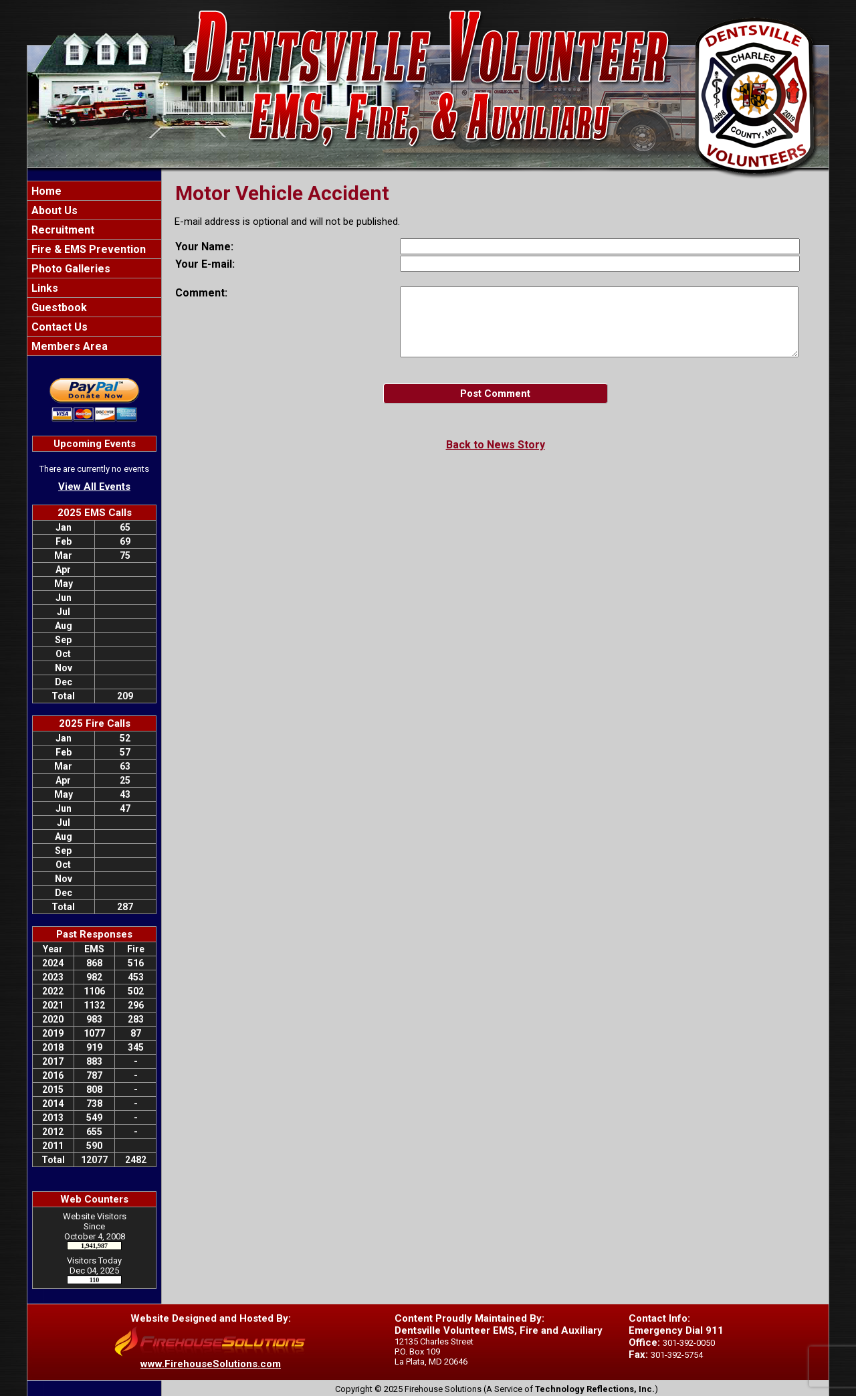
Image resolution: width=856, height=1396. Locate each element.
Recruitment (61, 230)
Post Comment (495, 393)
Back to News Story (495, 444)
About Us (53, 210)
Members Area (68, 346)
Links (43, 288)
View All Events (94, 487)
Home (45, 191)
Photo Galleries (69, 268)
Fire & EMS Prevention (87, 249)
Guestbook (58, 307)
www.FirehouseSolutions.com (210, 1364)
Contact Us (58, 327)
